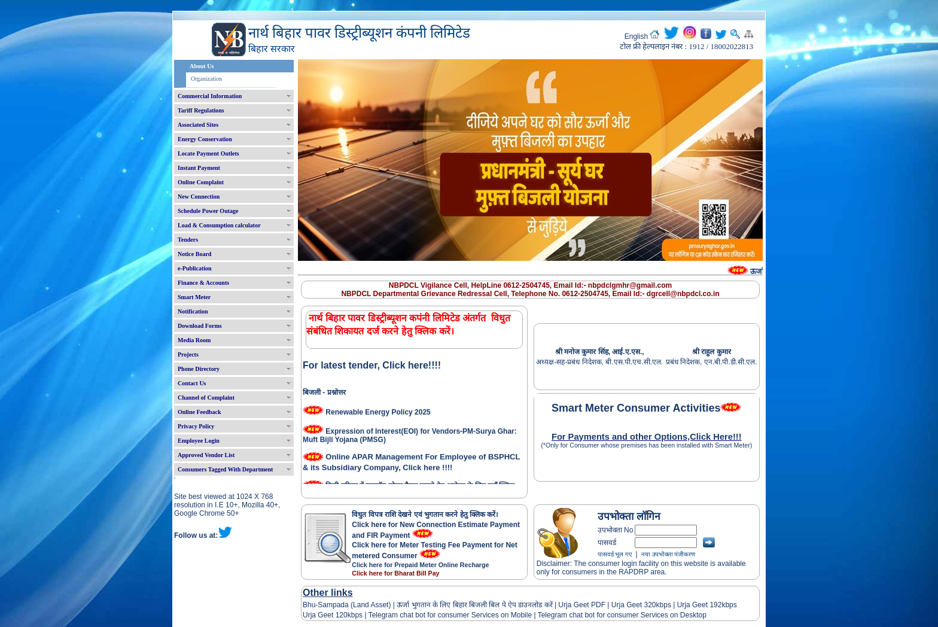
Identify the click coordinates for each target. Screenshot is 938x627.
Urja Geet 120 (325, 615)
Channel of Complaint (206, 397)
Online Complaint (201, 182)
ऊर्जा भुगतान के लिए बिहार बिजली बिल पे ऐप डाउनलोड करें (475, 605)
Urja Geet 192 (698, 605)
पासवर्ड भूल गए (615, 554)
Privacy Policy (196, 426)
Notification (193, 311)
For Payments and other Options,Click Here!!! (647, 437)
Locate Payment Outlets (208, 153)
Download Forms (200, 325)
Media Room (194, 340)
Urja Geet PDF (581, 605)
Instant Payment (199, 168)
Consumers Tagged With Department (225, 469)
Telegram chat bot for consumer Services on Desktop (622, 615)
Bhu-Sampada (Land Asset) (347, 605)
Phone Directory (199, 369)
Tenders (188, 239)
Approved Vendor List (206, 455)
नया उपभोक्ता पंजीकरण (668, 554)
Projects (188, 354)
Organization (206, 78)
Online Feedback (199, 412)
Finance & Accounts (203, 282)
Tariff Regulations (201, 110)
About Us (202, 66)
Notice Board (194, 254)
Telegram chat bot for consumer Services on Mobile (450, 615)
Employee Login (199, 440)
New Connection (199, 196)
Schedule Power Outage (208, 211)
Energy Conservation (205, 139)
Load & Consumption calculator (219, 225)
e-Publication (195, 268)
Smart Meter (194, 297)
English (636, 36)
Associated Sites (198, 124)
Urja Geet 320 (633, 605)
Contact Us (192, 383)
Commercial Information (210, 96)
